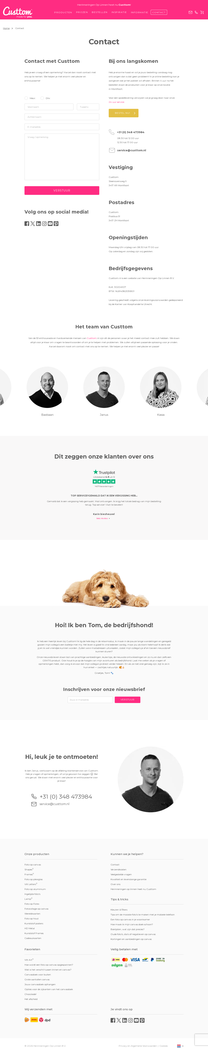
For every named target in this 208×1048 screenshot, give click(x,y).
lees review (102, 518)
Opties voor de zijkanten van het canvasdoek (48, 989)
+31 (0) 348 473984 (196, 12)
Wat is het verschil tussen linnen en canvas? (47, 969)
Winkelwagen (202, 12)
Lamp (28, 898)
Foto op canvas (32, 864)
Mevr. (33, 98)
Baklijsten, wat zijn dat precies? (128, 929)
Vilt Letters (30, 884)
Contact (159, 12)
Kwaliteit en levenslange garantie (128, 879)
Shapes (29, 869)
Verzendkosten (118, 869)
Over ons (115, 884)
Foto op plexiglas (33, 879)
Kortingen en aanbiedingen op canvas (131, 939)
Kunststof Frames (34, 933)
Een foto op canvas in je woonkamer (130, 919)
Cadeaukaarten (32, 938)
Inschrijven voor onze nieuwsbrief (104, 689)
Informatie (139, 12)
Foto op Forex (31, 903)
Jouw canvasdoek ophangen (40, 984)
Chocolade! (30, 994)
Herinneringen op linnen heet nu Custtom (133, 889)
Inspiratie (119, 12)
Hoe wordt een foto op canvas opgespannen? (48, 964)
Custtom (92, 338)
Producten (63, 12)
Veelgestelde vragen (121, 874)
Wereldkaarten (32, 913)
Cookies (163, 1045)
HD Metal (29, 928)
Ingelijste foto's (32, 894)
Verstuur (62, 190)
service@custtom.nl (190, 12)
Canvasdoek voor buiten (37, 974)
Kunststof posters (33, 923)
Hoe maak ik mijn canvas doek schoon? (132, 924)
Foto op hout (31, 918)
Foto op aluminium (35, 889)
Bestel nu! (122, 112)
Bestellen (100, 12)
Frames (29, 874)
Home (6, 28)
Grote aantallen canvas (37, 979)
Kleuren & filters (119, 909)
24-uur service (116, 102)
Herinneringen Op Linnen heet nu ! (104, 4)
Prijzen (82, 12)
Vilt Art (29, 959)
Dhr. (48, 98)
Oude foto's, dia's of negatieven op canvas (133, 934)
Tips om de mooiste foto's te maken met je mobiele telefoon (143, 914)
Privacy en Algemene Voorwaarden (138, 1045)
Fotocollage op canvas (36, 908)
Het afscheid (30, 999)
